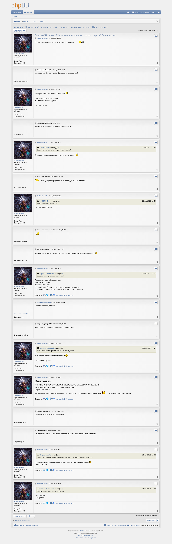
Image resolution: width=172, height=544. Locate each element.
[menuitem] (128, 12)
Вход (15, 16)
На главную (17, 12)
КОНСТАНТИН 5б (45, 201)
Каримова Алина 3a (21, 314)
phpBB (82, 531)
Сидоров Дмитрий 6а (47, 348)
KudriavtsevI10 (19, 54)
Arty (78, 533)
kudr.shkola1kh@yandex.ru (65, 295)
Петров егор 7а (45, 455)
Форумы (29, 12)
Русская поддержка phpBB (86, 535)
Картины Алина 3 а (46, 274)
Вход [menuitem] (159, 12)
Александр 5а (44, 148)
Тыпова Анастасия (46, 489)
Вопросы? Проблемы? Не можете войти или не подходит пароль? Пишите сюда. (61, 27)
